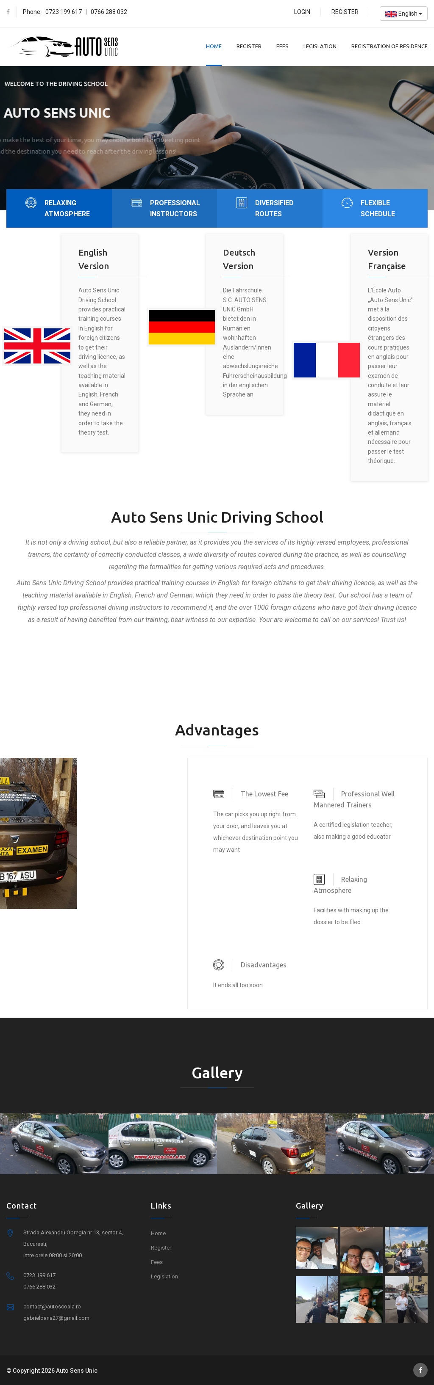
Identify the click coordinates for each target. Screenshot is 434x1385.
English (403, 13)
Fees (282, 46)
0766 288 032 (109, 11)
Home (214, 46)
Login (302, 11)
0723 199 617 (63, 11)
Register (345, 11)
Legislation (320, 46)
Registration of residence (389, 46)
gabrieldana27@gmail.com (56, 1318)
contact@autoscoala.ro (52, 1306)
